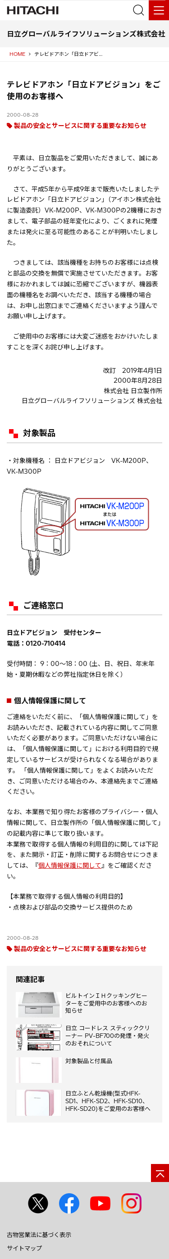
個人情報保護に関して (69, 865)
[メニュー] (159, 10)
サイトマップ (24, 1248)
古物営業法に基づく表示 (39, 1234)
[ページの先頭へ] (160, 1173)
